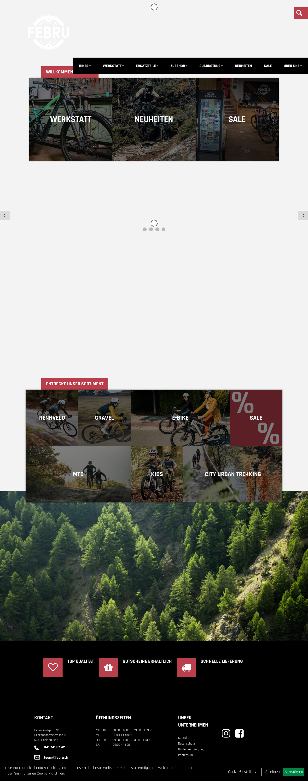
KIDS (157, 474)
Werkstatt (71, 119)
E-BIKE (180, 418)
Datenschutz (186, 743)
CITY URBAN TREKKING (233, 474)
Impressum (185, 755)
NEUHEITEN (243, 65)
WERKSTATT (113, 65)
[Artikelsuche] (299, 13)
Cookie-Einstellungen (244, 771)
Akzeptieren (294, 771)
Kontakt (183, 738)
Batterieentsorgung (191, 749)
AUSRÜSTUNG (211, 65)
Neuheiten (154, 119)
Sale (237, 119)
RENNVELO (52, 418)
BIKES (85, 65)
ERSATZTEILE (147, 65)
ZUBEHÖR (178, 65)
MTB (78, 474)
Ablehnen (272, 771)
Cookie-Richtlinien (50, 773)
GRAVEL (104, 418)
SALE (268, 65)
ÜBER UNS (293, 65)
